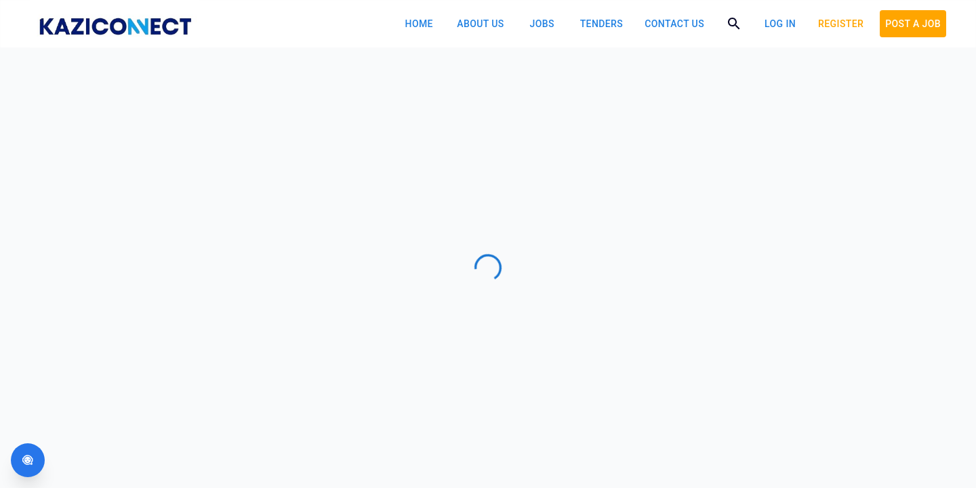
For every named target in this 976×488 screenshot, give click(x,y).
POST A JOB (913, 23)
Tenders (602, 23)
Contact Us (674, 23)
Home (419, 23)
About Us (480, 23)
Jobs (542, 23)
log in (780, 23)
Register (840, 23)
